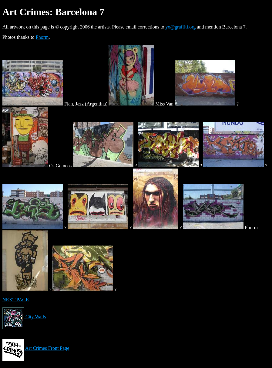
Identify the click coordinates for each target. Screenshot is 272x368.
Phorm (42, 37)
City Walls (24, 316)
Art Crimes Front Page (35, 348)
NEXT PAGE (15, 299)
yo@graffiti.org (180, 26)
